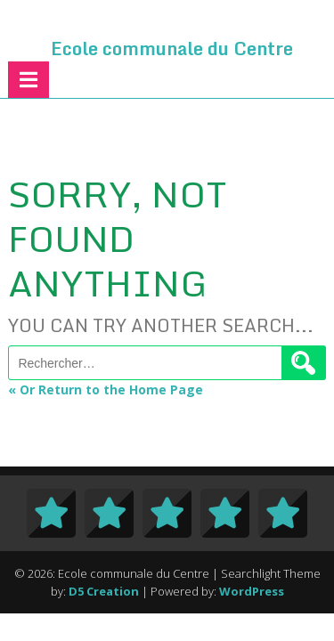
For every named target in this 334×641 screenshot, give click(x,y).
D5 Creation (104, 591)
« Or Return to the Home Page (105, 389)
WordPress (251, 591)
